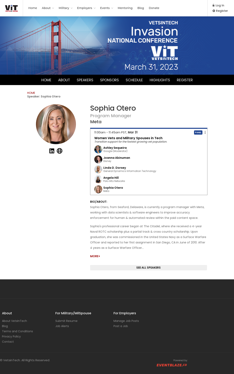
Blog (140, 8)
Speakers (85, 79)
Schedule (134, 79)
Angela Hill (111, 178)
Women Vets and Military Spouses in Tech (128, 138)
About (46, 8)
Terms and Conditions (17, 331)
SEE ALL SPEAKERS (148, 268)
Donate (154, 8)
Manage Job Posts (126, 321)
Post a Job (121, 326)
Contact (8, 342)
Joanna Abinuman (116, 158)
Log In (218, 5)
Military (64, 8)
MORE (95, 256)
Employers (84, 8)
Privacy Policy (11, 336)
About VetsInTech (14, 321)
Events (105, 8)
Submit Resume (66, 321)
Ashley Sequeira (115, 148)
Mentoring (125, 8)
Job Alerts (62, 326)
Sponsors (109, 79)
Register (220, 11)
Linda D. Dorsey (114, 168)
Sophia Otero (113, 188)
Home (32, 8)
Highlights (159, 79)
